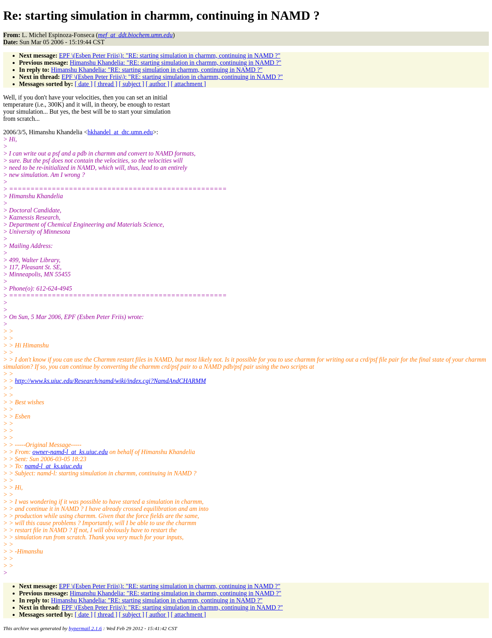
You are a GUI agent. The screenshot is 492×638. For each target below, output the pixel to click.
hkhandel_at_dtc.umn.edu (120, 132)
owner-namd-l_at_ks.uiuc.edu (70, 451)
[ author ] (158, 84)
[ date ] (83, 84)
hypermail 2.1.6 (85, 628)
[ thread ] (105, 84)
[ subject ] (131, 84)
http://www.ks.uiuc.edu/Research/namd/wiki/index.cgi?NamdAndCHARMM (110, 380)
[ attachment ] (188, 84)
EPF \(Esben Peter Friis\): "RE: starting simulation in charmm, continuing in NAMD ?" (169, 55)
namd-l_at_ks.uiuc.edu (53, 466)
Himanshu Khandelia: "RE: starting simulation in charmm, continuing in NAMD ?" (175, 62)
